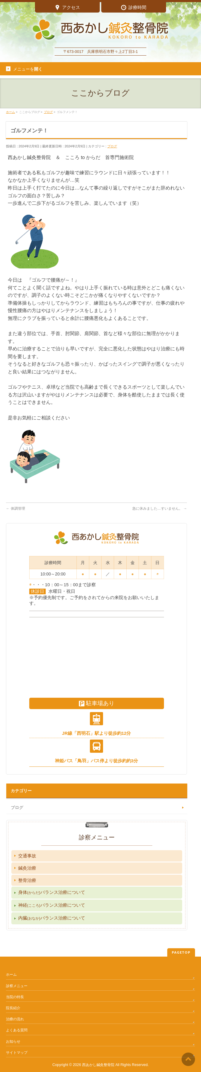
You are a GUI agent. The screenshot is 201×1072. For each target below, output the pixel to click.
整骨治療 (27, 880)
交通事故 (27, 855)
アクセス (67, 8)
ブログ (112, 146)
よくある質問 (16, 1030)
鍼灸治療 (27, 868)
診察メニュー (16, 986)
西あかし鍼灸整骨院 (98, 1065)
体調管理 (15, 508)
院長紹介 (13, 1008)
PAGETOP (181, 952)
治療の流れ (15, 1019)
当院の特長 (15, 997)
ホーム (11, 974)
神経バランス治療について (51, 905)
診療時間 (133, 8)
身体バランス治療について (51, 892)
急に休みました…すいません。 (159, 508)
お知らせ (13, 1041)
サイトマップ (16, 1052)
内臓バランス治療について (51, 917)
